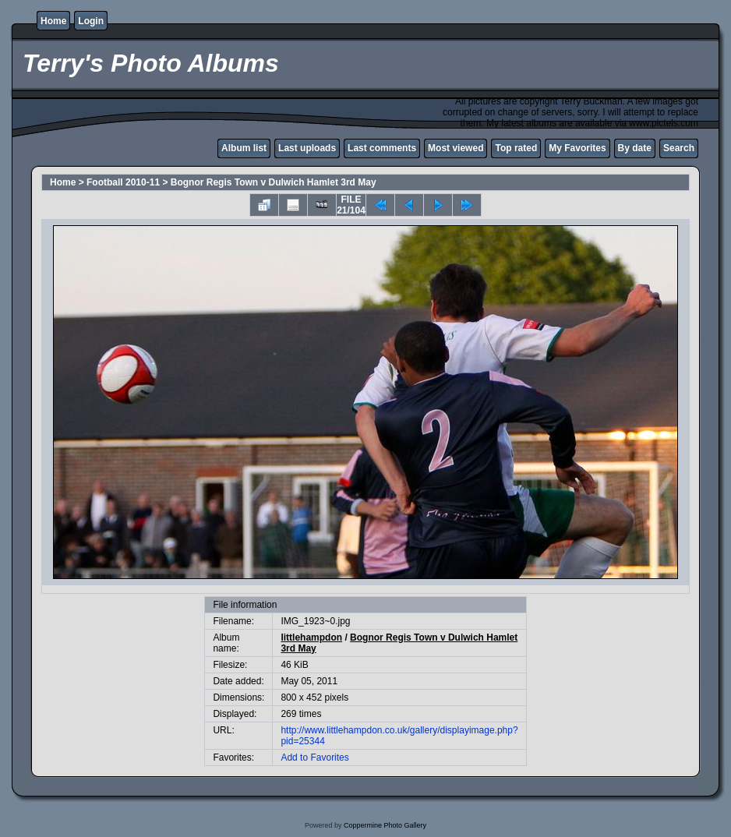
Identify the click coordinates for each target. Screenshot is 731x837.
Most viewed (455, 148)
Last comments (382, 148)
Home (53, 21)
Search (678, 148)
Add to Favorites (314, 757)
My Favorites (577, 148)
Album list (244, 148)
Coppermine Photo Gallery (385, 825)
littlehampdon (311, 637)
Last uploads (307, 148)
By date (635, 148)
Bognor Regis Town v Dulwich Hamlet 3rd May (273, 182)
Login (91, 21)
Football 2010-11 (123, 182)
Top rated (516, 148)
